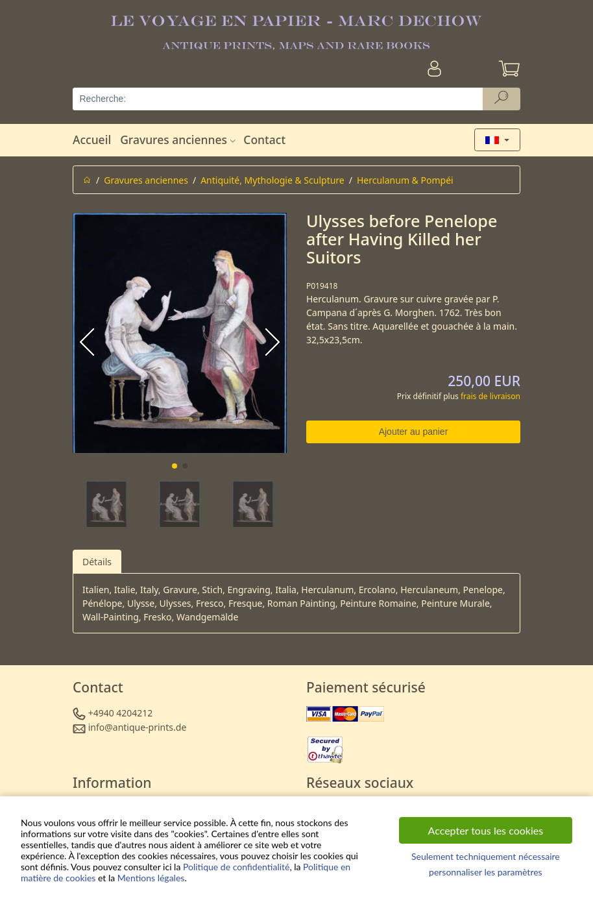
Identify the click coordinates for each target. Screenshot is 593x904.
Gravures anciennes (179, 139)
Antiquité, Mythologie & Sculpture (272, 180)
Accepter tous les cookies (486, 830)
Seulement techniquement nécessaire (485, 856)
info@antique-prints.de (137, 727)
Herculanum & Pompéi (405, 180)
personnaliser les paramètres (485, 871)
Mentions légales (151, 877)
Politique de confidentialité (236, 866)
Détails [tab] (97, 562)
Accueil (92, 139)
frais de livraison (490, 396)
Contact (264, 139)
